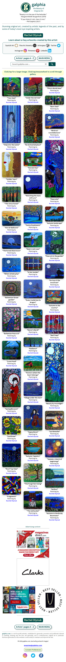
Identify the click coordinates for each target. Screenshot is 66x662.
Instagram (19, 50)
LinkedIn (44, 50)
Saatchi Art (9, 45)
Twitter (54, 45)
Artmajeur (42, 45)
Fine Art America (26, 45)
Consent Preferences (33, 650)
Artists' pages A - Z (25, 58)
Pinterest (32, 50)
